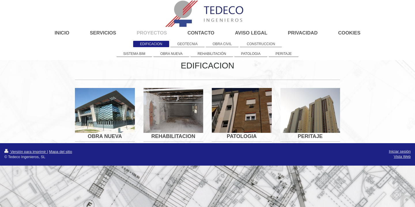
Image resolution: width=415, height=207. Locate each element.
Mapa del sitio (60, 152)
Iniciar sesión (400, 151)
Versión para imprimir (25, 152)
